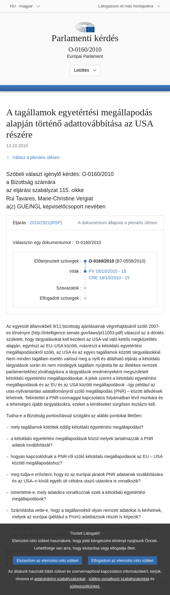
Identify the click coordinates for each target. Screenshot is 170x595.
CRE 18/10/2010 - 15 (109, 277)
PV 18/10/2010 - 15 (107, 271)
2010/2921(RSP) (45, 222)
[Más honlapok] (129, 6)
